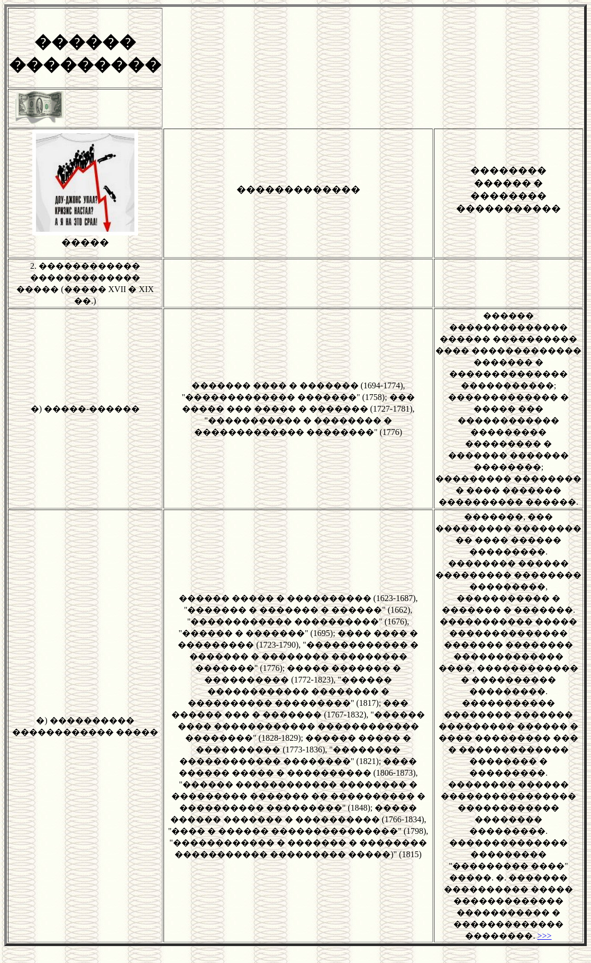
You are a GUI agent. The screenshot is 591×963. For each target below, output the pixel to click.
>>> (544, 935)
